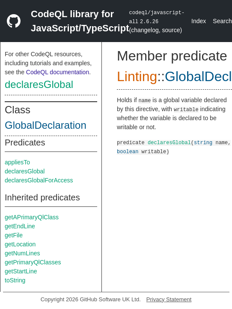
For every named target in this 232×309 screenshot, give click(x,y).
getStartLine (21, 271)
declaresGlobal (39, 84)
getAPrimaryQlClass (32, 217)
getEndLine (20, 226)
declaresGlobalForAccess (39, 180)
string (203, 142)
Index (198, 21)
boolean (127, 151)
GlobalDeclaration (45, 125)
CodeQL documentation (57, 72)
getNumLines (22, 253)
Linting (137, 76)
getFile (14, 235)
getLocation (20, 244)
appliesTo (17, 162)
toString (15, 280)
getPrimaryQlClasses (33, 262)
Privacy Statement (169, 299)
